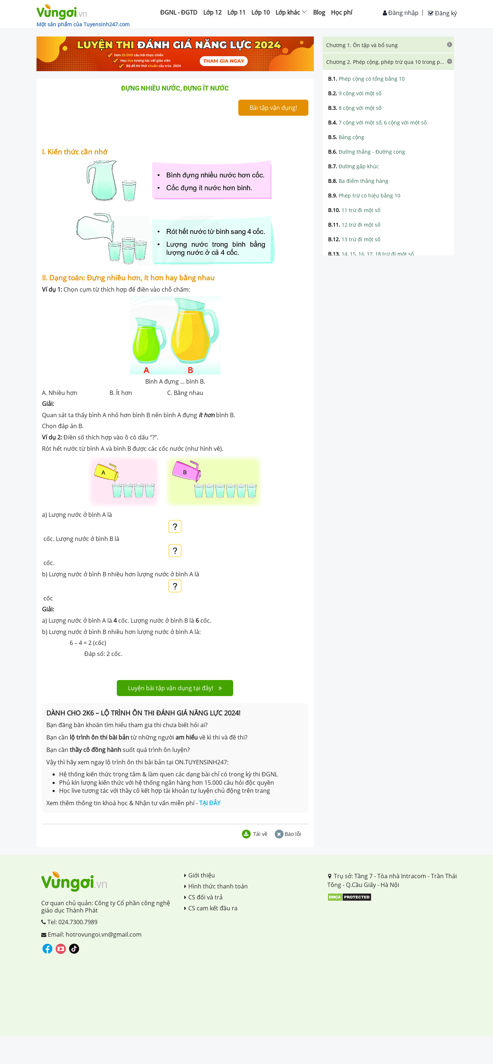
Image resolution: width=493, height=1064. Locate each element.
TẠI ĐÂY (209, 803)
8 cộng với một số (354, 107)
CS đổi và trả (203, 897)
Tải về (254, 833)
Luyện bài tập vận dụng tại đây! (175, 688)
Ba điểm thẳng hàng (358, 180)
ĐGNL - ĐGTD (178, 12)
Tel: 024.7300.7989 (69, 922)
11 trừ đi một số (354, 210)
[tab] (388, 45)
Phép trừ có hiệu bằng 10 (364, 195)
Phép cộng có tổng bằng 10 (366, 78)
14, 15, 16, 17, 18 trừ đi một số (371, 253)
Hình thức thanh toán (216, 886)
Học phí (341, 12)
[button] (388, 45)
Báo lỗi (288, 833)
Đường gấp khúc (353, 166)
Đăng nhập (401, 13)
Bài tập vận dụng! (273, 108)
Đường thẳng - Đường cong (366, 151)
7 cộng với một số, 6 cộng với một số (377, 122)
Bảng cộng (346, 137)
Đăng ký (442, 13)
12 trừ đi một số (354, 224)
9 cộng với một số (354, 93)
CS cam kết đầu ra (211, 908)
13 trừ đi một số (354, 239)
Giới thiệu (199, 875)
